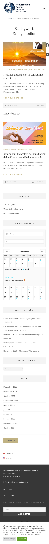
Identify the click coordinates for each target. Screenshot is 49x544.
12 (41, 264)
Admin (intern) (9, 495)
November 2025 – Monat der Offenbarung (21, 351)
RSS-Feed (7, 490)
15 (17, 288)
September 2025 (10, 400)
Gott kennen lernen (11, 213)
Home (10, 18)
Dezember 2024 (10, 423)
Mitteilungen (22, 70)
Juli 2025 (7, 410)
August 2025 (9, 405)
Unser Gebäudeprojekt (13, 209)
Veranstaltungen (37, 70)
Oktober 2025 (9, 396)
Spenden (11, 440)
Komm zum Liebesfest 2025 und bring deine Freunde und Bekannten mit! (24, 155)
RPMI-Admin (39, 105)
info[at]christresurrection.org (15, 482)
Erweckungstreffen (14, 280)
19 (41, 288)
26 (41, 292)
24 (29, 292)
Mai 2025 (7, 414)
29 (17, 297)
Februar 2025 (9, 419)
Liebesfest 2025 (11, 113)
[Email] (24, 509)
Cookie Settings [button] (9, 539)
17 (29, 288)
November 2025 (10, 391)
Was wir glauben (10, 204)
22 (17, 292)
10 (29, 264)
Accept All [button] (22, 539)
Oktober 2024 (9, 428)
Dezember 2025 (10, 387)
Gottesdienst (9, 70)
